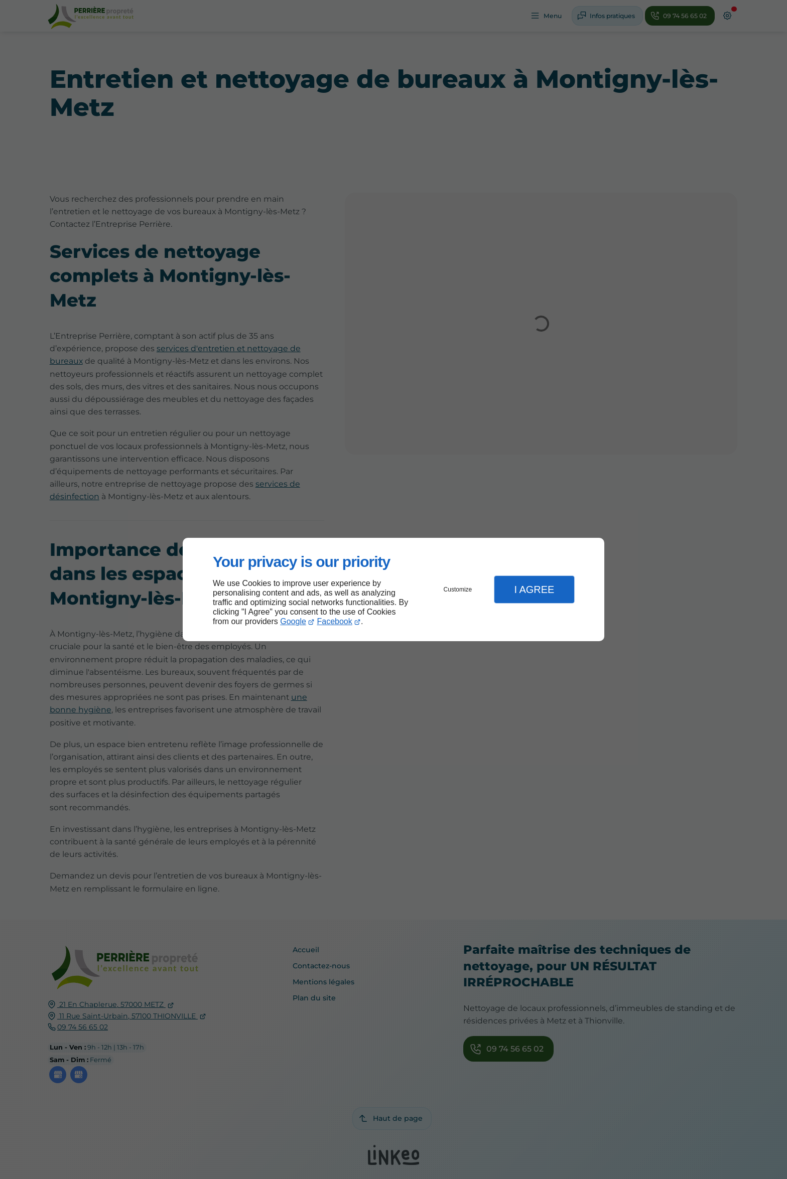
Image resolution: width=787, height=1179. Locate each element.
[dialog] (393, 590)
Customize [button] (458, 589)
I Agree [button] (534, 589)
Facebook (334, 621)
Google (293, 621)
